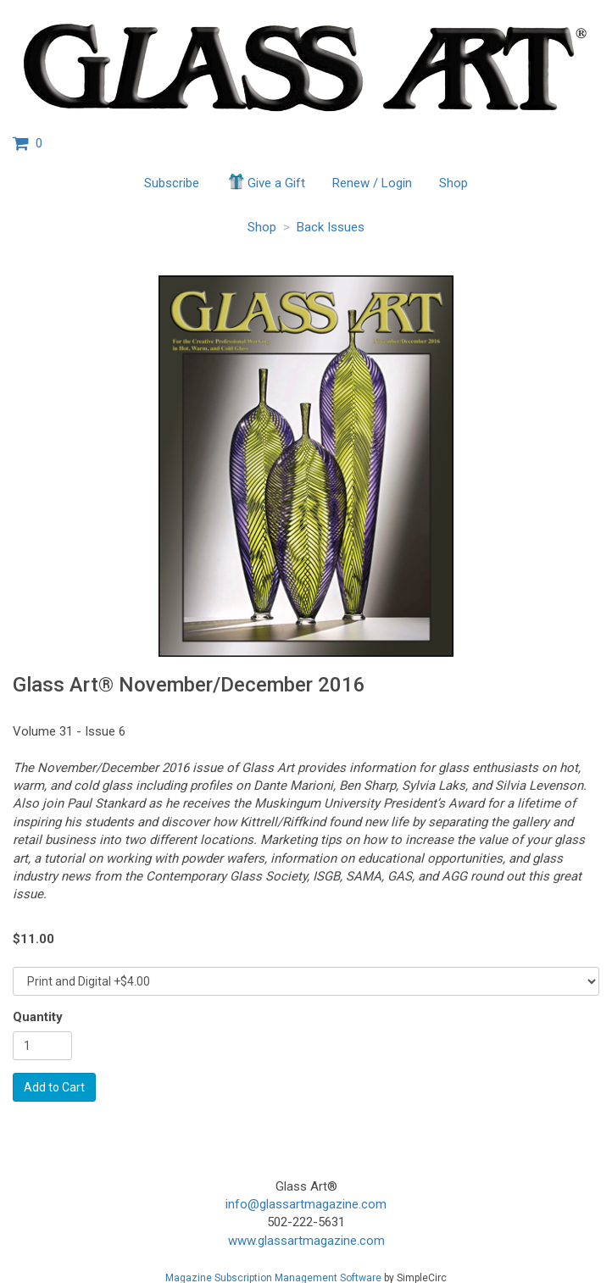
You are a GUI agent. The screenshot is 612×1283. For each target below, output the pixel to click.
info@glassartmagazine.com (306, 1204)
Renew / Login (372, 183)
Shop (453, 183)
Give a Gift (265, 181)
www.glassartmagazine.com (306, 1240)
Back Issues (330, 227)
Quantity (38, 1017)
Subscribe (171, 183)
